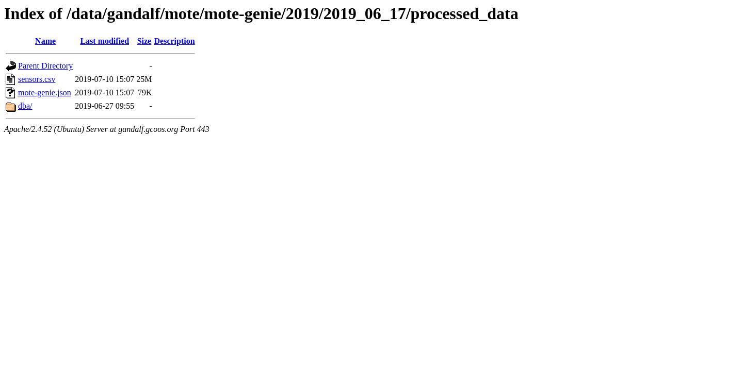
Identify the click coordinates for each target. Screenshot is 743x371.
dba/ (25, 106)
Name (45, 41)
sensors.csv (36, 79)
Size (144, 41)
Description (174, 41)
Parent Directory (45, 65)
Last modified (104, 41)
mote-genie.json (44, 92)
